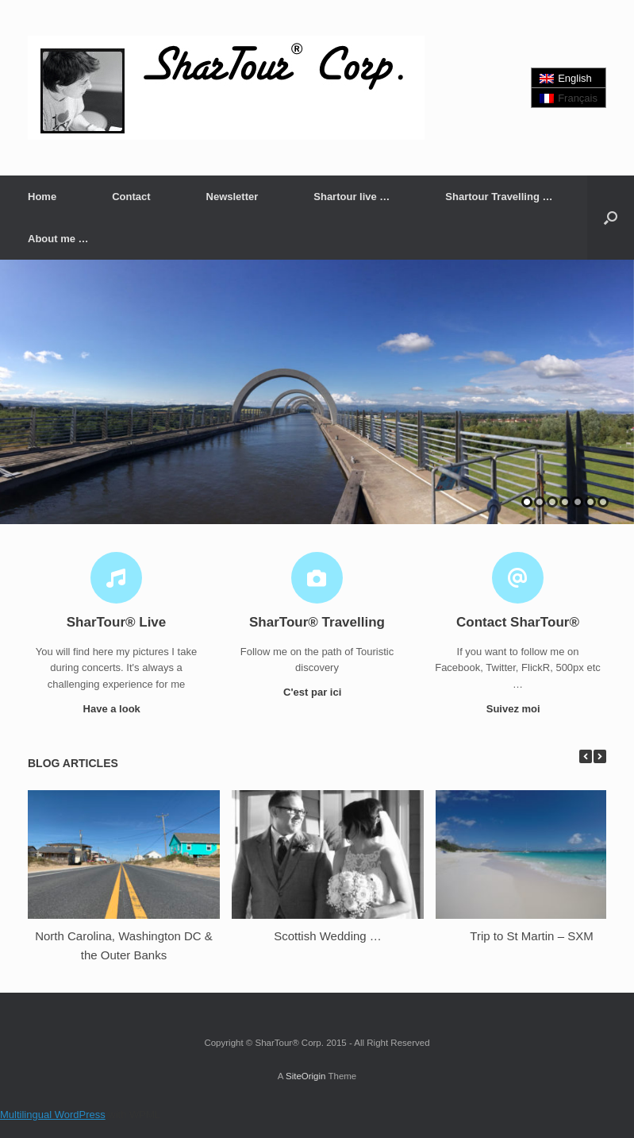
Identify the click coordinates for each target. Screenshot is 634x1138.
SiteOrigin (306, 1076)
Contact (131, 197)
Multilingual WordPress (53, 1115)
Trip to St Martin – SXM (531, 936)
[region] (317, 392)
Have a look (116, 709)
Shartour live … (351, 197)
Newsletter (232, 197)
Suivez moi (518, 709)
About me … (58, 239)
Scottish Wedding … (328, 936)
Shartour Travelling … (498, 197)
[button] (610, 218)
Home (42, 197)
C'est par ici (317, 692)
